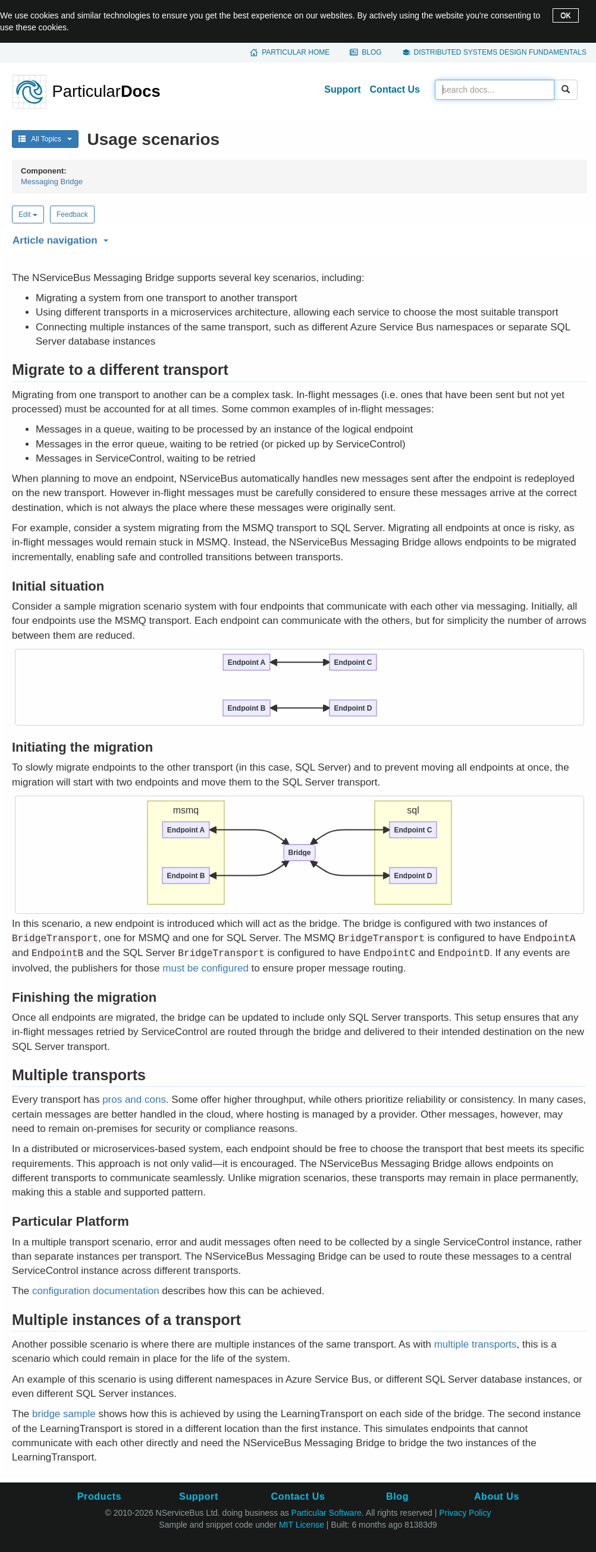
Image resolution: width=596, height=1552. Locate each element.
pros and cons (134, 1099)
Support (342, 89)
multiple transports (475, 1344)
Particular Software (326, 1513)
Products (99, 1496)
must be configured (205, 968)
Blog (371, 52)
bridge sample (64, 1413)
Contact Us (395, 89)
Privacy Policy (465, 1513)
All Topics (45, 139)
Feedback (72, 214)
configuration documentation (95, 1291)
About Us (496, 1496)
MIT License (301, 1524)
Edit (27, 214)
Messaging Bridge (52, 181)
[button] (298, 238)
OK (565, 15)
